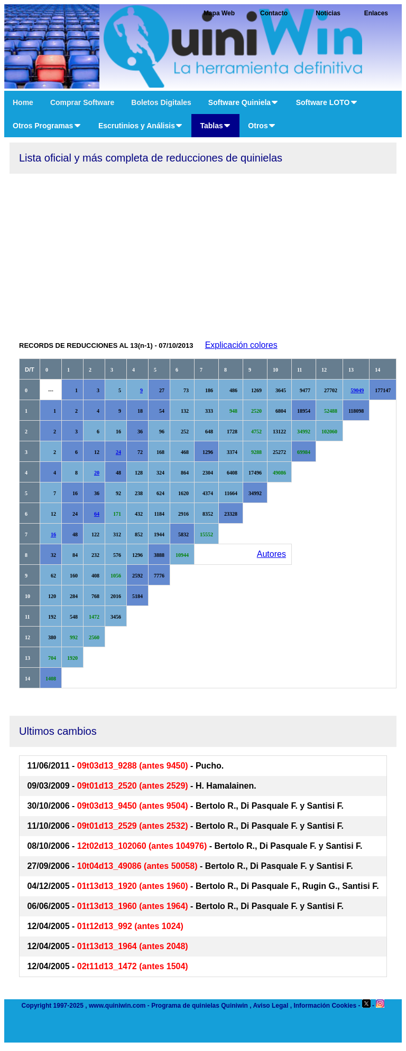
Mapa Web (219, 13)
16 (53, 534)
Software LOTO (327, 102)
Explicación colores (241, 344)
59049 (357, 390)
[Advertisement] (203, 253)
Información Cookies (324, 1005)
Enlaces (376, 13)
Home (23, 102)
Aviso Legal (270, 1005)
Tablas (215, 125)
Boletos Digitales (161, 102)
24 (118, 452)
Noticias (328, 13)
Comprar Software (82, 102)
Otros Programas (47, 125)
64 (96, 514)
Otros (262, 125)
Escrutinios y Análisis (140, 125)
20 (96, 473)
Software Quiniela (243, 102)
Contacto (274, 13)
